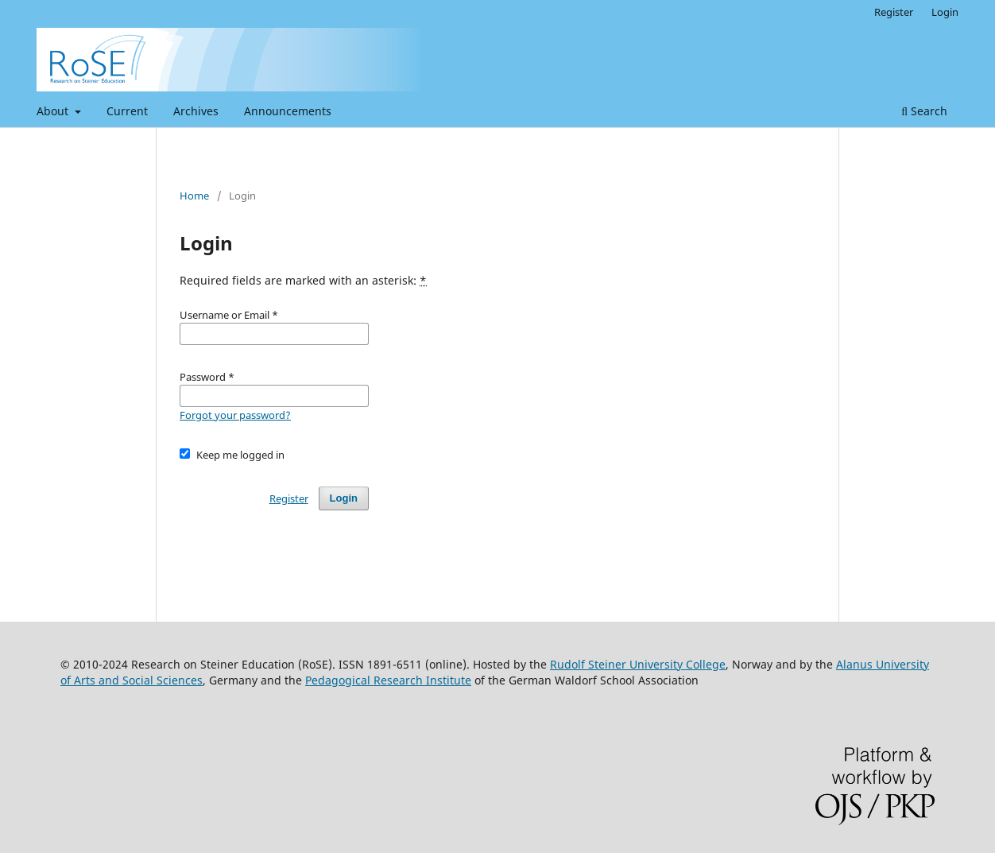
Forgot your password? (235, 415)
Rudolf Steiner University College (638, 664)
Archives (196, 110)
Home (194, 195)
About (54, 110)
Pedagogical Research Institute (388, 680)
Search (924, 110)
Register (893, 12)
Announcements (287, 110)
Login (944, 12)
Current (127, 110)
